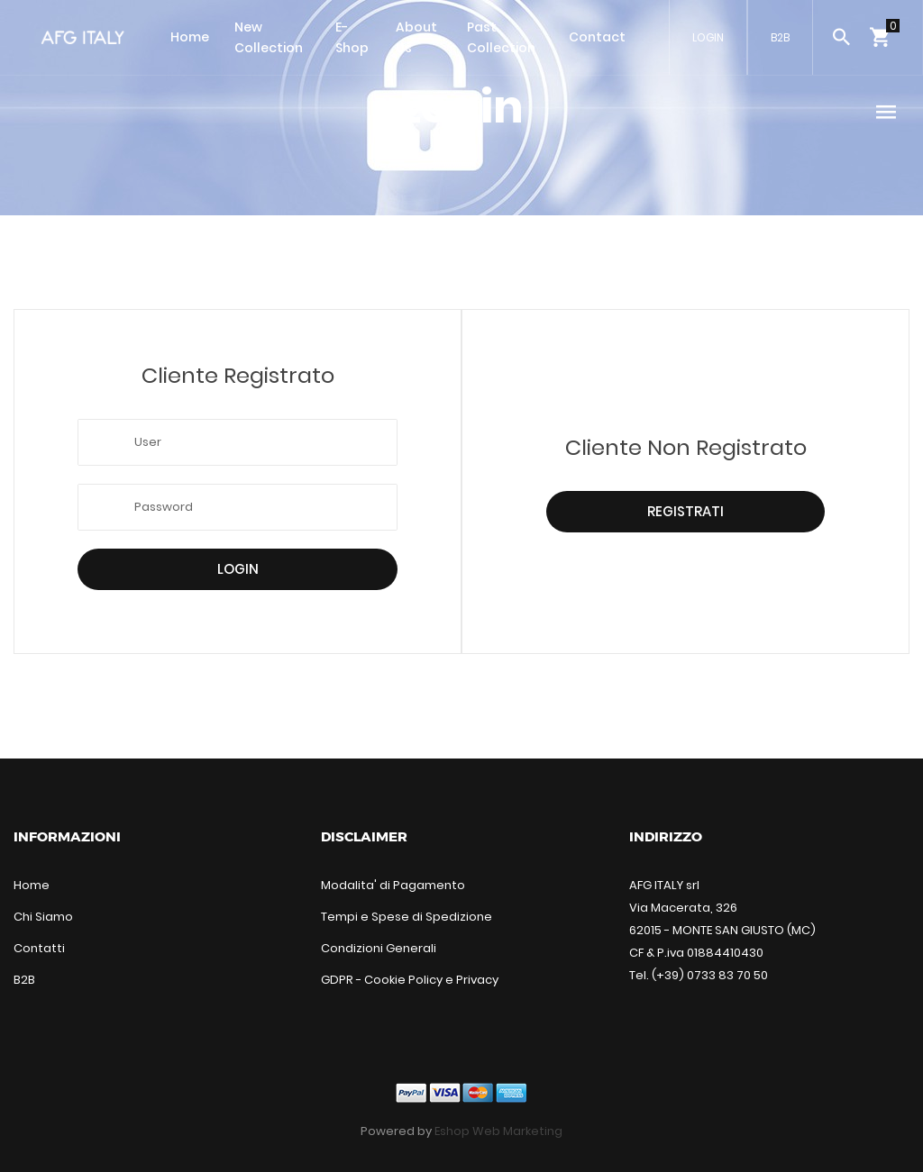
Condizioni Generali (378, 948)
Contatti (39, 948)
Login (238, 568)
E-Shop (352, 37)
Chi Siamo (43, 916)
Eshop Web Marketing (498, 1131)
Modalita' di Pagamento (393, 885)
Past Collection (501, 37)
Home (189, 37)
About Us (416, 37)
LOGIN (708, 37)
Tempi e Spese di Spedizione (406, 916)
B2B (780, 37)
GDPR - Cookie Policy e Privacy (409, 979)
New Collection (268, 37)
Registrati (685, 511)
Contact (597, 37)
